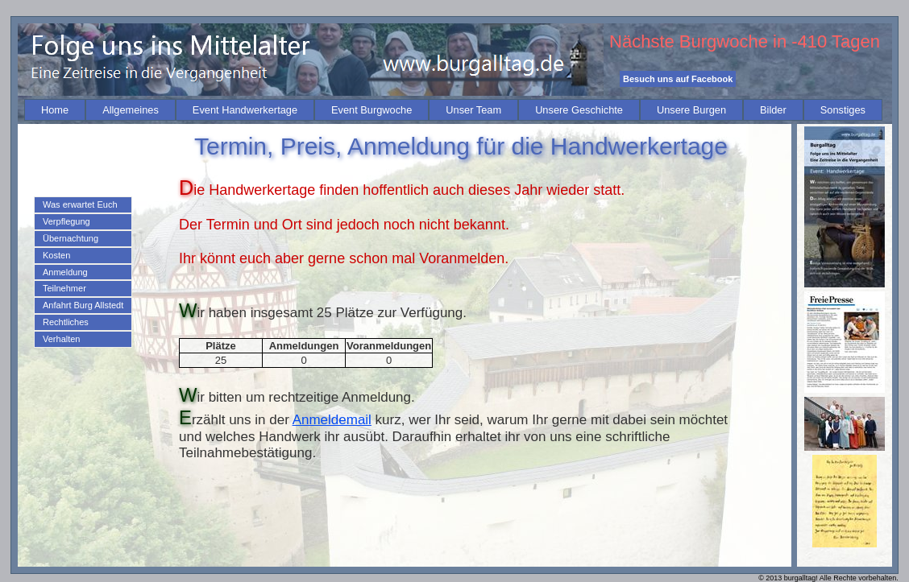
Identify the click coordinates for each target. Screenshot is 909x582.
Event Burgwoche (371, 110)
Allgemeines (130, 110)
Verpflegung (66, 221)
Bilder (773, 110)
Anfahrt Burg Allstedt (83, 305)
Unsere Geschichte (579, 110)
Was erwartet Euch (80, 204)
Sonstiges (842, 110)
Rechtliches (66, 322)
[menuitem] (54, 110)
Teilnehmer (64, 288)
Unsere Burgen (691, 110)
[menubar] (453, 110)
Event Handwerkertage (245, 110)
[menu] (83, 272)
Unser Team (473, 110)
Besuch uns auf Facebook (678, 79)
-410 (809, 41)
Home (54, 110)
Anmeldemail (332, 419)
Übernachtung (70, 238)
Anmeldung (65, 272)
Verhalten (61, 339)
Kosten (56, 255)
